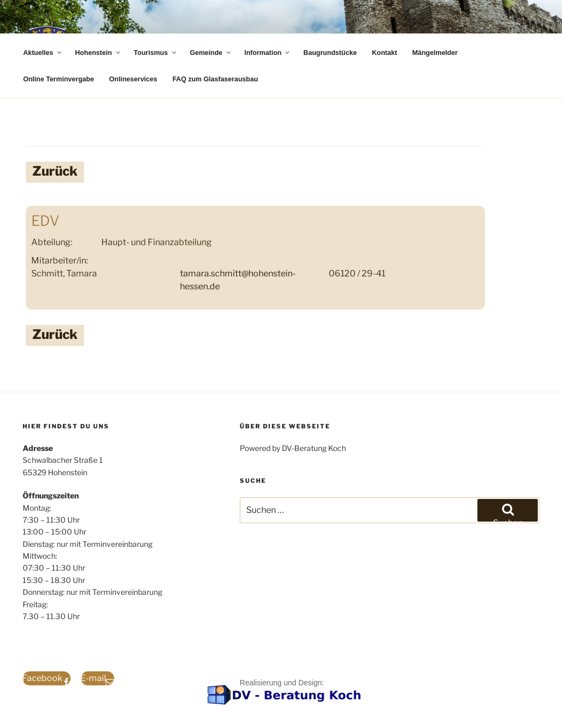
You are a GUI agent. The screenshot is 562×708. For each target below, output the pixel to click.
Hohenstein (98, 53)
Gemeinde (211, 53)
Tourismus (155, 53)
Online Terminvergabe (58, 79)
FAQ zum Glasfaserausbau (215, 79)
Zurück (55, 171)
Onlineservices (133, 79)
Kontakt (384, 53)
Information (267, 53)
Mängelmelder (434, 53)
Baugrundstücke (330, 53)
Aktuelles (43, 53)
